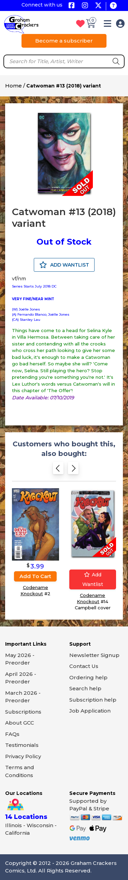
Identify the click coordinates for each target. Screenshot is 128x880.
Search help (85, 688)
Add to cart (35, 576)
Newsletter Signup (94, 655)
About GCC (19, 722)
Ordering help (88, 677)
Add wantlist (92, 579)
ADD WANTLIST (64, 264)
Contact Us (83, 666)
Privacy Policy (23, 756)
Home (13, 85)
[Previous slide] (58, 470)
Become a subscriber (64, 40)
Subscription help (92, 699)
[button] (107, 25)
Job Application (90, 710)
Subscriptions (23, 711)
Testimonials (22, 745)
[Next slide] (73, 470)
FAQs (12, 734)
